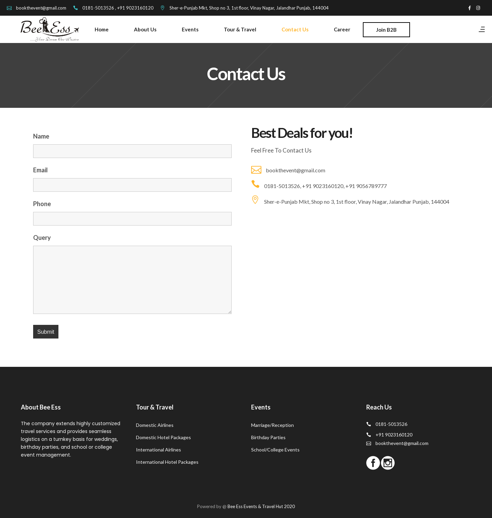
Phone (42, 203)
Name (41, 136)
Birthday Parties (268, 437)
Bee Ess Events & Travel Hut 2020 (261, 506)
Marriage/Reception (272, 425)
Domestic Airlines (155, 425)
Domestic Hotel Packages (163, 437)
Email (40, 170)
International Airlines (158, 449)
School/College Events (275, 449)
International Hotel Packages (167, 462)
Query (42, 237)
